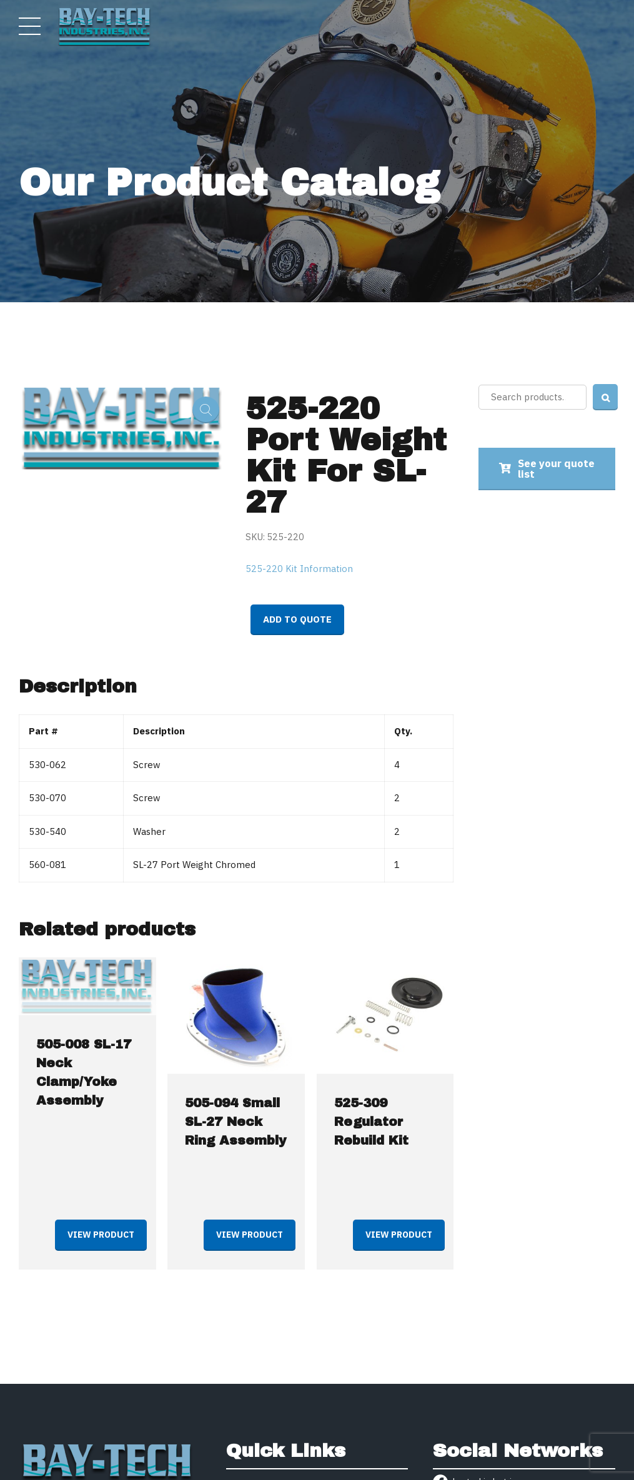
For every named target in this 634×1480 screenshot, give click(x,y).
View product (100, 1234)
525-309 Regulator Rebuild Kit (371, 1121)
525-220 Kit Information (299, 569)
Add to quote (297, 619)
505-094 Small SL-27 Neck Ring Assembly (235, 1121)
